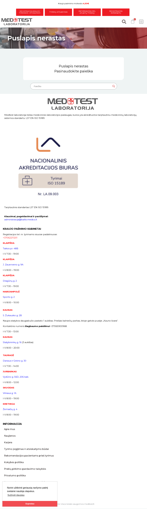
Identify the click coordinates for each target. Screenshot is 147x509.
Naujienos (10, 436)
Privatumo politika (15, 476)
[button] (141, 22)
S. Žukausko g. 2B (12, 315)
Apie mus (9, 429)
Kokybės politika (14, 462)
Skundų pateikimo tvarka (19, 489)
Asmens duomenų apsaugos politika (25, 482)
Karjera (8, 443)
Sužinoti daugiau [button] (15, 495)
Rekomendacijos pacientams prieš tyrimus (29, 456)
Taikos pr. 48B (10, 249)
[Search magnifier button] (114, 87)
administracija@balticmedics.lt (20, 220)
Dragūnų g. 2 (10, 281)
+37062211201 (10, 238)
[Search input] (72, 87)
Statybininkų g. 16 (12, 342)
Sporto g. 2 (9, 297)
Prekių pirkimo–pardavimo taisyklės (25, 469)
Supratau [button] (29, 504)
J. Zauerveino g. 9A (13, 265)
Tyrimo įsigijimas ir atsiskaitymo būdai (26, 449)
